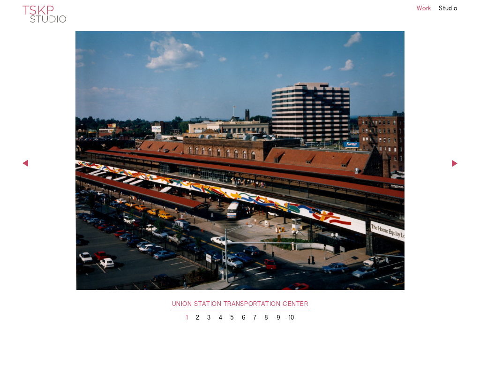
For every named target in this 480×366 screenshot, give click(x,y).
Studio (448, 9)
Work (424, 9)
